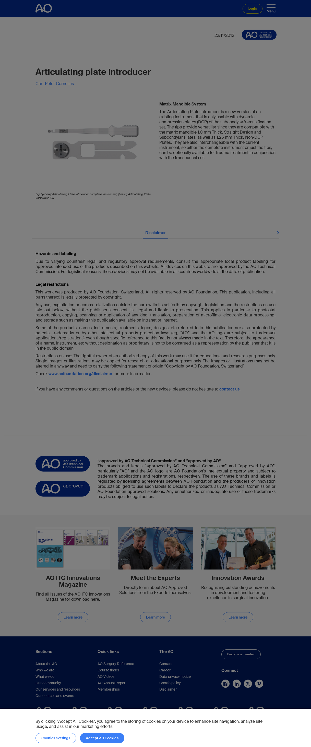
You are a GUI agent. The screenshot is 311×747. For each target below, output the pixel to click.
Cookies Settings (55, 738)
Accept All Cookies (102, 738)
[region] (155, 728)
